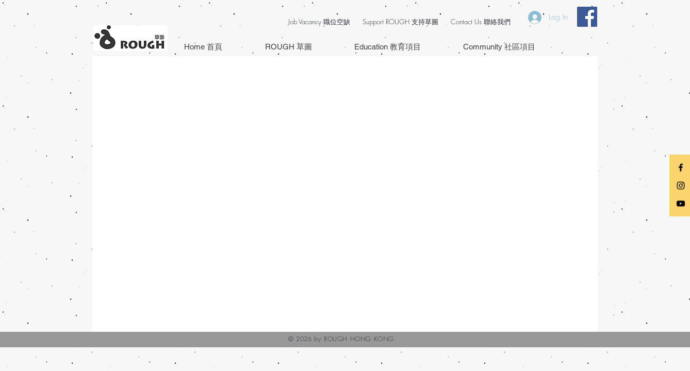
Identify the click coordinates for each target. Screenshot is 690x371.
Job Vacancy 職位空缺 (319, 21)
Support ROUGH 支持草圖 (400, 21)
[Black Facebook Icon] (681, 167)
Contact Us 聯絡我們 (481, 21)
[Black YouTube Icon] (681, 203)
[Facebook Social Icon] (587, 17)
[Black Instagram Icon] (681, 185)
